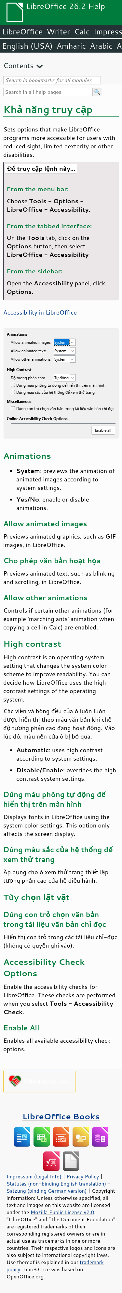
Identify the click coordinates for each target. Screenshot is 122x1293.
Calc (82, 31)
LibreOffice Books (61, 1116)
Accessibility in (40, 312)
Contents (18, 65)
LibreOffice (22, 31)
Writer (58, 31)
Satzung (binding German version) (47, 1190)
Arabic (101, 45)
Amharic (71, 45)
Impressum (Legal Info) (34, 1176)
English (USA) (27, 45)
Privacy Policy (82, 1176)
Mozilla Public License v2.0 (62, 1212)
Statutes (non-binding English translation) (56, 1183)
